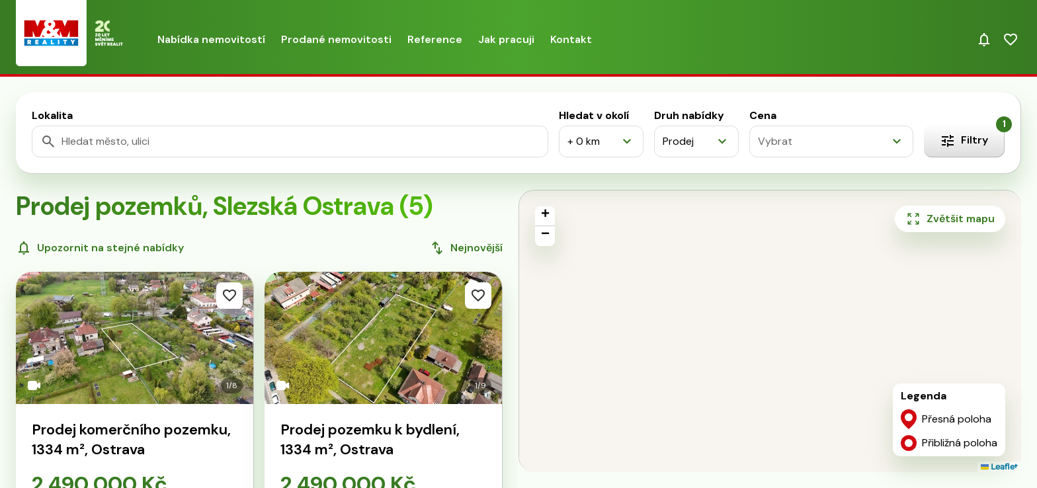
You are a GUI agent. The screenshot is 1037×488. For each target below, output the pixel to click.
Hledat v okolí (594, 115)
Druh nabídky (689, 115)
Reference (434, 39)
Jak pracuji (506, 39)
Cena (762, 115)
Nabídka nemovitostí (211, 39)
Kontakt (571, 39)
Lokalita (52, 115)
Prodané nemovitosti (336, 39)
